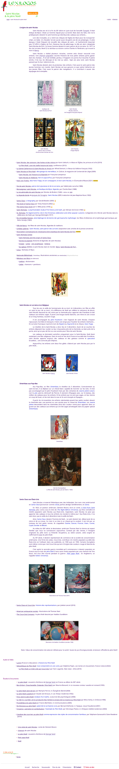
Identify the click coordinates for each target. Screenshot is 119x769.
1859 (71, 186)
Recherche (35, 761)
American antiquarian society (27, 605)
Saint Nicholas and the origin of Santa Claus (35, 231)
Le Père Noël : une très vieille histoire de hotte (36, 159)
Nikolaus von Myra (23, 252)
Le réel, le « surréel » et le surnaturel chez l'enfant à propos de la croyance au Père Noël (49, 693)
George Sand (50, 676)
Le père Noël (22, 676)
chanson (115, 13)
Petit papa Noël (73, 547)
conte (109, 13)
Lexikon (22, 255)
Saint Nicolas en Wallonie (28, 171)
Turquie (86, 24)
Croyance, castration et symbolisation (30, 702)
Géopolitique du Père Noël (26, 659)
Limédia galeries (22, 222)
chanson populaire (46, 49)
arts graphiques (37, 237)
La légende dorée (23, 189)
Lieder (21, 258)
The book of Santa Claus (25, 197)
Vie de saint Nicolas (24, 180)
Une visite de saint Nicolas (27, 720)
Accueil (27, 761)
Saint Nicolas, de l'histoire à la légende (33, 168)
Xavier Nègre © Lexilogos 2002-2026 (59, 764)
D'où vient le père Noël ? (25, 690)
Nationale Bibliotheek (24, 249)
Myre (58, 240)
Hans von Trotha (23, 174)
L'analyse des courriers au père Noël (30, 708)
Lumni (19, 656)
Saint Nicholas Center (24, 228)
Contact (77, 761)
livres (19, 750)
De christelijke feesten (25, 211)
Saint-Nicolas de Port (68, 240)
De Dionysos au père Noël (26, 699)
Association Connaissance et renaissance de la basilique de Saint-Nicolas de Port (46, 225)
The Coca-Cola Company (25, 608)
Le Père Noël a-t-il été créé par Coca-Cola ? (34, 662)
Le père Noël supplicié (25, 687)
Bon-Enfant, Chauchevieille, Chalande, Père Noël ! (34, 679)
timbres (47, 237)
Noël (8, 13)
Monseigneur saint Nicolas (26, 183)
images (21, 237)
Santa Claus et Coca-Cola (26, 599)
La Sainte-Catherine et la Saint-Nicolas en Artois (34, 162)
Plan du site (56, 761)
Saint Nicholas (22, 203)
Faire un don (112, 2)
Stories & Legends (25, 234)
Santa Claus (21, 194)
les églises (22, 240)
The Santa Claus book (24, 200)
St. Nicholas (21, 206)
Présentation (67, 761)
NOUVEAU (95, 174)
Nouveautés (46, 761)
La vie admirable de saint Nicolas (29, 186)
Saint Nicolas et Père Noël (26, 165)
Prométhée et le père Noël (26, 696)
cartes (28, 237)
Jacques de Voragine (39, 189)
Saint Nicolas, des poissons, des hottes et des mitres (36, 156)
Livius (19, 243)
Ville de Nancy (22, 219)
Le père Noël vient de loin (26, 684)
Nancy (36, 44)
